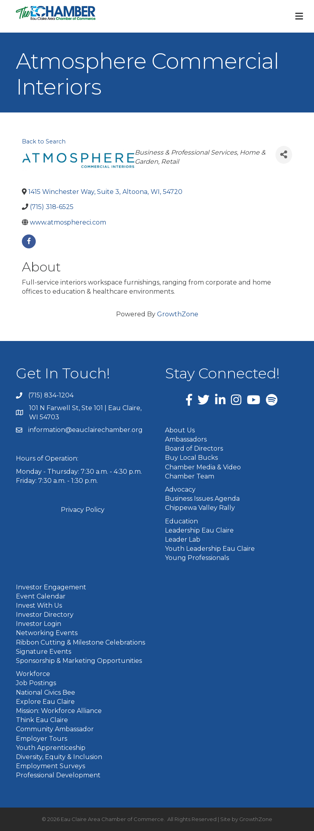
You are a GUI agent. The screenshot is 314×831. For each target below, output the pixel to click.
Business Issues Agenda (202, 498)
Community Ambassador (55, 729)
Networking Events (47, 633)
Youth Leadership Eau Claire (210, 548)
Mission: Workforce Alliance (59, 711)
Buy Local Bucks (191, 457)
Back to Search (44, 141)
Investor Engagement (51, 587)
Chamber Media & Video (203, 467)
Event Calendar (41, 596)
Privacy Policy (83, 509)
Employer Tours (41, 738)
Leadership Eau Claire (199, 530)
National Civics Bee (45, 692)
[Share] (283, 155)
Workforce (33, 674)
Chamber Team (189, 476)
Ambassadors (186, 439)
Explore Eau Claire (45, 701)
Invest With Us (39, 605)
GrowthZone (177, 314)
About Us (180, 430)
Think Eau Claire (42, 720)
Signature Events (43, 651)
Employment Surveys (50, 766)
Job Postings (36, 683)
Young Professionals (197, 558)
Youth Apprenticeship (50, 748)
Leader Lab (182, 539)
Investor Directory (45, 614)
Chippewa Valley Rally (200, 507)
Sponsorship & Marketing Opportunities (79, 660)
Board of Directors (194, 448)
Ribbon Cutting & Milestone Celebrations (80, 642)
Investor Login (38, 624)
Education (181, 521)
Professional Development (58, 775)
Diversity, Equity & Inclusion (59, 757)
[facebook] (29, 241)
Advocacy (180, 489)
